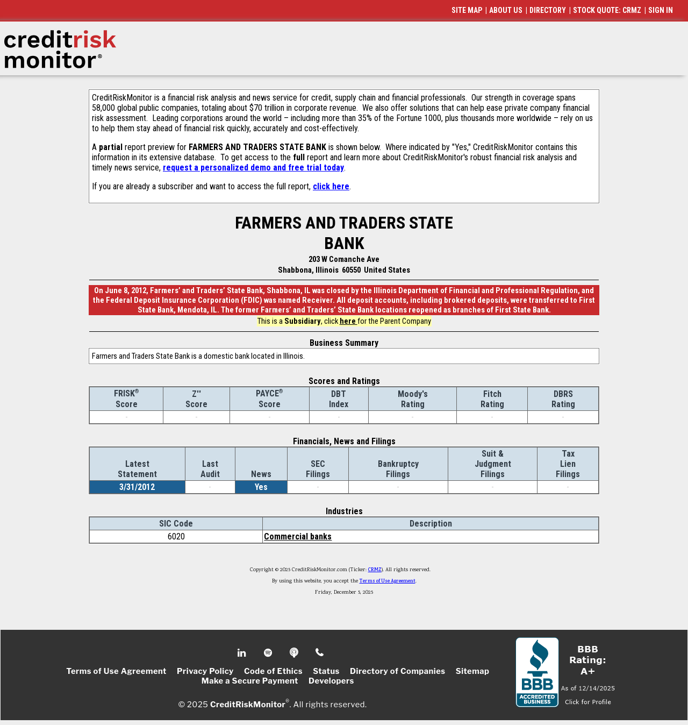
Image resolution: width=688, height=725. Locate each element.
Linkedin (243, 653)
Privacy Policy (205, 671)
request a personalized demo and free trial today (253, 167)
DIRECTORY (547, 10)
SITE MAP (467, 10)
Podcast (295, 653)
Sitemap (473, 671)
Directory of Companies (397, 671)
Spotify (269, 653)
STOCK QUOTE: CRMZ (607, 10)
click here (331, 186)
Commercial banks (298, 536)
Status (326, 671)
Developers (331, 681)
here (348, 321)
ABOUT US (505, 10)
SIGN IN (660, 10)
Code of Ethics (273, 671)
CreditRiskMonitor (247, 704)
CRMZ (375, 570)
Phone (320, 653)
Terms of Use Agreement (387, 581)
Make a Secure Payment (250, 681)
